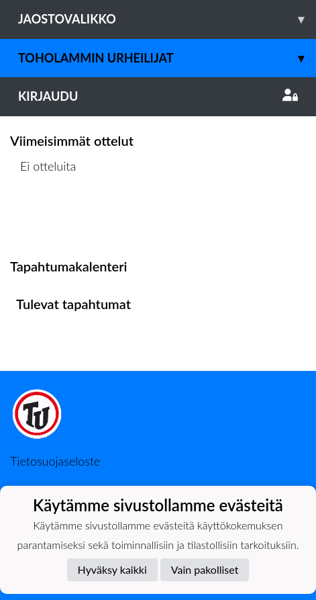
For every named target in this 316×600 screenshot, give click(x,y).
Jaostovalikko (167, 19)
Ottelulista (43, 218)
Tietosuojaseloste (55, 461)
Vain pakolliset (205, 569)
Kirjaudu (158, 96)
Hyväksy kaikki (112, 569)
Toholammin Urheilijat (167, 58)
